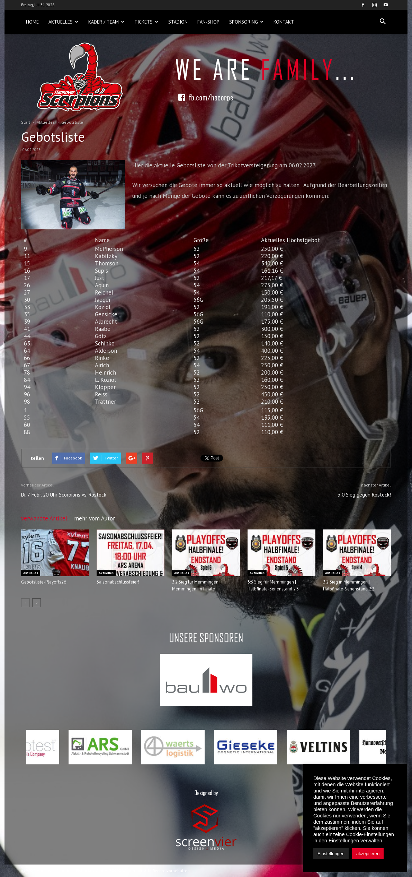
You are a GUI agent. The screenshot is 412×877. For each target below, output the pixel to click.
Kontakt (284, 22)
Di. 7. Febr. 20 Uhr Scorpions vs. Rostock (63, 494)
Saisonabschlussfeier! (118, 582)
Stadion (178, 22)
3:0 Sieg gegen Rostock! (364, 494)
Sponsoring (246, 22)
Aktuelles (63, 22)
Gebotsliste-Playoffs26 (43, 582)
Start (25, 122)
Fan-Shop (208, 22)
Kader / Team (106, 22)
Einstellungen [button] (330, 853)
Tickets (146, 22)
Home (32, 22)
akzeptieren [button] (367, 853)
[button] (382, 22)
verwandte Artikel (44, 518)
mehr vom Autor (94, 518)
